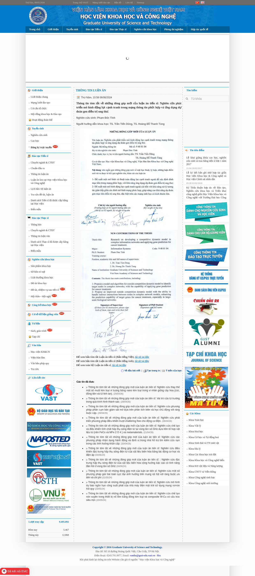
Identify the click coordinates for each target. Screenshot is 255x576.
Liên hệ (128, 2)
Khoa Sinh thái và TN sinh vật (203, 443)
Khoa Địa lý (194, 449)
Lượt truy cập (49, 522)
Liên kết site (38, 377)
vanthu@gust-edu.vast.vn (142, 555)
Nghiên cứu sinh (38, 135)
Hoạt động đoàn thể (40, 120)
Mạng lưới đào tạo (101, 2)
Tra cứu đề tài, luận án (41, 195)
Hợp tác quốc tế (199, 29)
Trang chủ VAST (80, 2)
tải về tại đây (142, 357)
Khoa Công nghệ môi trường (202, 484)
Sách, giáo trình (41, 330)
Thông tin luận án (39, 174)
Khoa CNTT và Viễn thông (201, 472)
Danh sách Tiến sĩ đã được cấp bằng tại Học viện (48, 202)
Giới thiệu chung (38, 97)
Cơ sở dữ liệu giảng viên (48, 314)
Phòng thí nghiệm (173, 29)
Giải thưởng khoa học (41, 278)
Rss (159, 555)
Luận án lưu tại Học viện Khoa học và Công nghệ (48, 181)
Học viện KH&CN (39, 352)
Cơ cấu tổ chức (38, 109)
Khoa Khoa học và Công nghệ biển (205, 461)
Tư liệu (36, 323)
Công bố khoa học (45, 304)
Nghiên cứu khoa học (145, 29)
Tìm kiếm (192, 90)
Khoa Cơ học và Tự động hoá (203, 438)
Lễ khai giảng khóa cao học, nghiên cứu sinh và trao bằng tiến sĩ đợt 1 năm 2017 (206, 160)
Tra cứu (34, 369)
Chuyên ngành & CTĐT (42, 163)
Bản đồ (117, 2)
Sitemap (140, 2)
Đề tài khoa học (38, 284)
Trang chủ (34, 29)
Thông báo (35, 225)
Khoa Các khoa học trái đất (201, 455)
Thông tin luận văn (39, 236)
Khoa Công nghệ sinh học (201, 478)
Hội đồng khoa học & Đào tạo (45, 114)
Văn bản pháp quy (39, 364)
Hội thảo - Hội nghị (43, 296)
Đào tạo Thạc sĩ (118, 29)
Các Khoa (195, 413)
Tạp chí (34, 337)
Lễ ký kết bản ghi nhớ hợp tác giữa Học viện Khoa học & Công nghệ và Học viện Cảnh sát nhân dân (206, 175)
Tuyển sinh (72, 29)
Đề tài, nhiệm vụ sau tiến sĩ (47, 289)
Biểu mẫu (35, 210)
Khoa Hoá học (195, 432)
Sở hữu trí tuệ (37, 272)
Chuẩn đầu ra (37, 169)
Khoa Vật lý (194, 426)
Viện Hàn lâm (37, 358)
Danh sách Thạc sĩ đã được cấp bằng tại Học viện (48, 243)
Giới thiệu (53, 29)
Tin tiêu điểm (197, 150)
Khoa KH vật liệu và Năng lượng (205, 466)
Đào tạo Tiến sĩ (94, 29)
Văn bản (36, 345)
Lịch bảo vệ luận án (40, 189)
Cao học (34, 141)
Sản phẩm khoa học (40, 266)
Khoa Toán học (195, 420)
